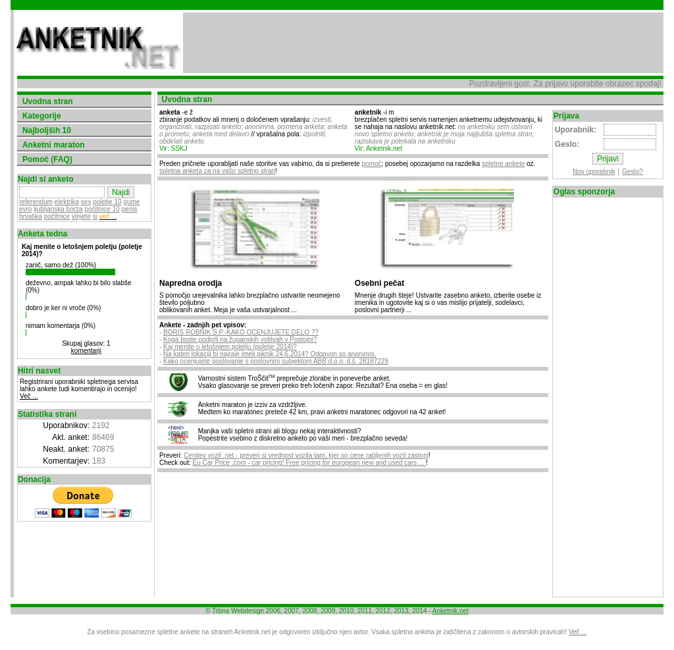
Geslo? (632, 171)
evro (25, 209)
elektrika (67, 201)
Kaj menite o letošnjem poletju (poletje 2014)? (230, 346)
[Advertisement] (423, 42)
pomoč (371, 163)
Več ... (29, 396)
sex (86, 201)
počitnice (57, 216)
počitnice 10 (101, 209)
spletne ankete (503, 163)
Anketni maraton (53, 144)
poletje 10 (107, 201)
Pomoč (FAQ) (47, 159)
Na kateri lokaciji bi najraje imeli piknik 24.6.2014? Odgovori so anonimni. (269, 354)
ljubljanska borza (58, 209)
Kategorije (41, 116)
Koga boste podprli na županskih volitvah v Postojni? (240, 339)
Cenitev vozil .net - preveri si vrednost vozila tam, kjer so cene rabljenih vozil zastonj (306, 455)
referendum (36, 201)
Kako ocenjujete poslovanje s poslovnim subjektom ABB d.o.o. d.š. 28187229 (275, 361)
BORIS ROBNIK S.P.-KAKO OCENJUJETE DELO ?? (241, 332)
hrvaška (30, 216)
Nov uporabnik (594, 171)
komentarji (86, 350)
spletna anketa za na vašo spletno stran (217, 171)
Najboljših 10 (46, 130)
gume (131, 201)
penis (130, 209)
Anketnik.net (450, 610)
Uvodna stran (47, 101)
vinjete (81, 216)
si (95, 216)
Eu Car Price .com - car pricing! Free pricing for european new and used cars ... (310, 462)
